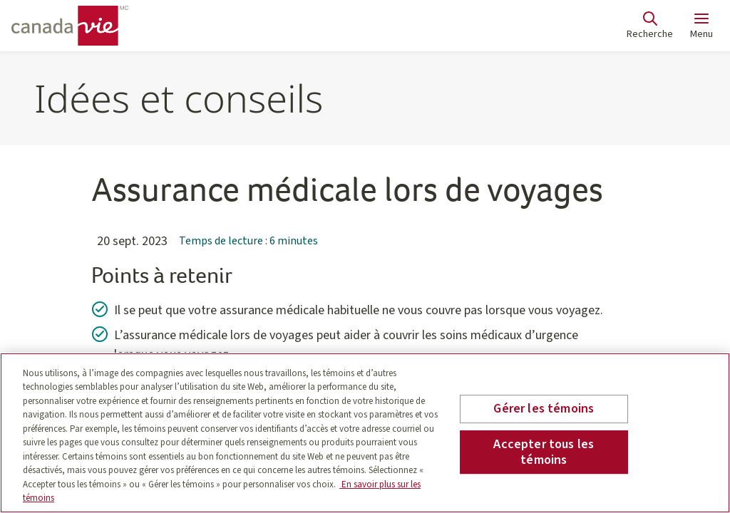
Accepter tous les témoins (543, 452)
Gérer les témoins (543, 409)
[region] (365, 433)
